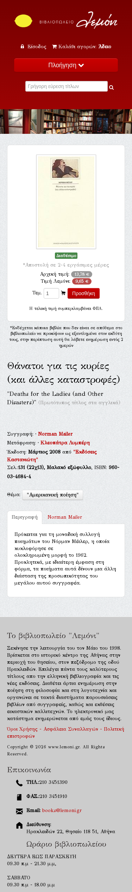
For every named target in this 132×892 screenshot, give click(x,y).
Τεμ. (37, 293)
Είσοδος (34, 47)
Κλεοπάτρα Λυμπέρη (65, 443)
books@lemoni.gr (62, 810)
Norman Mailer (55, 434)
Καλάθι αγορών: (81, 47)
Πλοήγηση (65, 65)
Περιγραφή (25, 517)
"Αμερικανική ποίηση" (52, 495)
